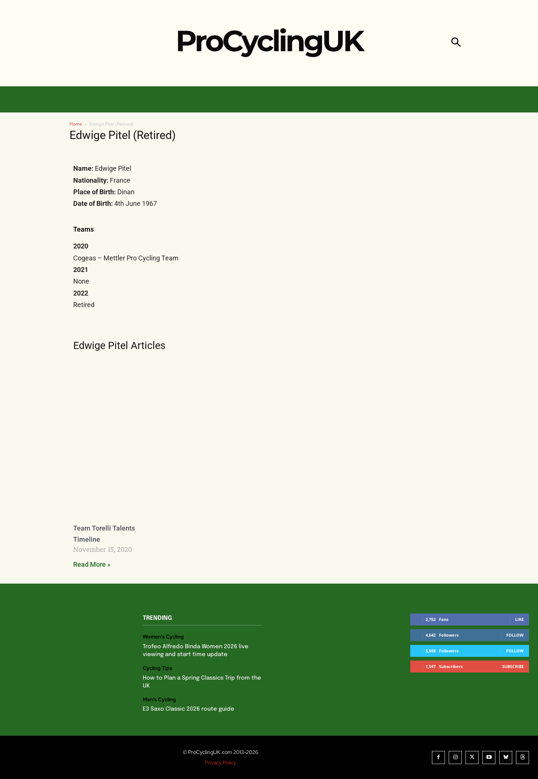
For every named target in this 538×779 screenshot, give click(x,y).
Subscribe (513, 666)
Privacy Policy (220, 762)
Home (75, 124)
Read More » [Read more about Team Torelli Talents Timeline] (92, 564)
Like (519, 619)
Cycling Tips (157, 668)
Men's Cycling (159, 699)
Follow (515, 635)
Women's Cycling (163, 637)
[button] (456, 43)
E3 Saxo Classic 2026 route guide (188, 709)
